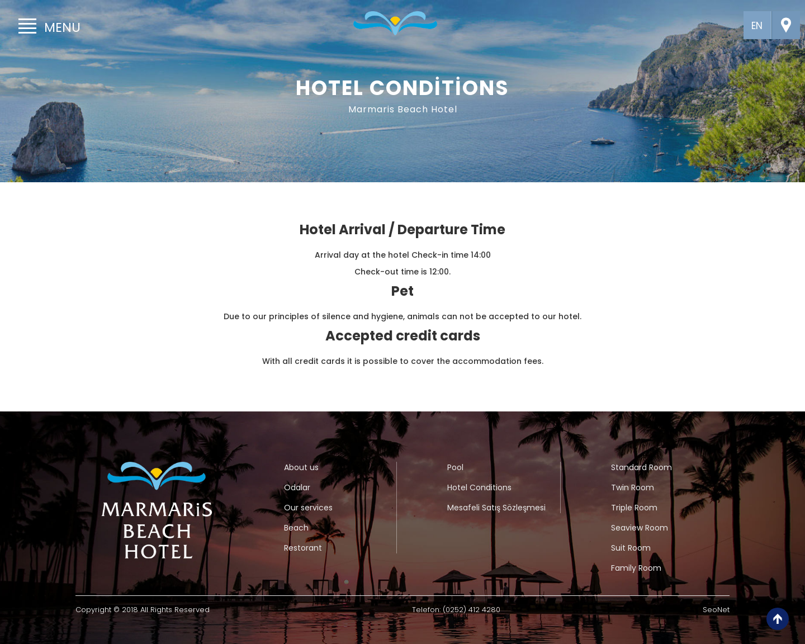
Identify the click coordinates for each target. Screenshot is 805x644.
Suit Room (631, 547)
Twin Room (632, 487)
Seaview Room (639, 527)
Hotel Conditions (479, 487)
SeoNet (716, 609)
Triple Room (634, 507)
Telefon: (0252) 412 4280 (456, 609)
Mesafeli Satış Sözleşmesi (496, 507)
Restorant (303, 547)
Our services (308, 507)
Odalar (297, 487)
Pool (455, 467)
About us (301, 467)
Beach (296, 527)
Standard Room (641, 467)
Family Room (636, 568)
